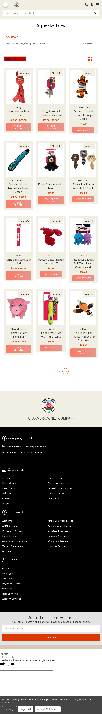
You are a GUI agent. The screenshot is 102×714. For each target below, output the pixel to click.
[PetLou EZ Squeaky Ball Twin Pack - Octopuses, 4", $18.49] (83, 234)
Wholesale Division (58, 541)
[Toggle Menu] (5, 4)
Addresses (8, 578)
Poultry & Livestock (58, 483)
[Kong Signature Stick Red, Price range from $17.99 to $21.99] (18, 234)
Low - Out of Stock (50, 200)
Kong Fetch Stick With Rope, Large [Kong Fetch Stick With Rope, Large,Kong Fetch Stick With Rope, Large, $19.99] (51, 334)
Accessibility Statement (15, 541)
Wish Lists (8, 588)
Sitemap (6, 551)
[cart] (97, 5)
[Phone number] (87, 5)
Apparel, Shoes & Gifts (60, 488)
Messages (7, 573)
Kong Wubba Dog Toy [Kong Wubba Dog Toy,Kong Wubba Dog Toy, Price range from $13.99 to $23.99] (18, 113)
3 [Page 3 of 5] (47, 371)
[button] (51, 44)
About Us (7, 520)
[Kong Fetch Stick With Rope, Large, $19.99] (50, 308)
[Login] (93, 5)
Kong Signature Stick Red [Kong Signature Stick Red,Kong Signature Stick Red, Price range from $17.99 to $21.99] (18, 261)
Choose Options (22, 127)
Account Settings (11, 598)
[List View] (96, 59)
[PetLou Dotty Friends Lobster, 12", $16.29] (50, 234)
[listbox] (15, 59)
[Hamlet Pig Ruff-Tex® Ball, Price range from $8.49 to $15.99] (18, 308)
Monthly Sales (10, 536)
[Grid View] (90, 59)
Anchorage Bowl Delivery (61, 525)
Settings (9, 709)
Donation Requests (58, 530)
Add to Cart (83, 129)
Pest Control (9, 488)
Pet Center (8, 478)
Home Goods (9, 483)
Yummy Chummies (12, 546)
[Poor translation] (10, 664)
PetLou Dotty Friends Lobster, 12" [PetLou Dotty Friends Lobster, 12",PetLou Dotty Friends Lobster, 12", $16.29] (51, 261)
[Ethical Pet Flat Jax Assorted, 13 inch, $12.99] (83, 159)
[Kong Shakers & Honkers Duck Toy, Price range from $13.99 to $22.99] (50, 86)
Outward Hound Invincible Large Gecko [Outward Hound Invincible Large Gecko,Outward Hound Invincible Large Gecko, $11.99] (83, 115)
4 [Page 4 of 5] (53, 371)
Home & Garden (56, 478)
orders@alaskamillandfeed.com (24, 452)
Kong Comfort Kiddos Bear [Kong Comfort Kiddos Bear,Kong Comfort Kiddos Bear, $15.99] (51, 186)
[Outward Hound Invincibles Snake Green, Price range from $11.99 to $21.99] (18, 159)
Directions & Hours (12, 530)
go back (12, 36)
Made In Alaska (56, 493)
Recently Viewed (11, 593)
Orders (6, 568)
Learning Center (56, 546)
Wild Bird (7, 493)
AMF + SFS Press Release (61, 520)
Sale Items (53, 498)
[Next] (65, 371)
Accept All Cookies (47, 709)
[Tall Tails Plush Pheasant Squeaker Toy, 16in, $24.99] (83, 308)
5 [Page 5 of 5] (59, 371)
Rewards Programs (58, 536)
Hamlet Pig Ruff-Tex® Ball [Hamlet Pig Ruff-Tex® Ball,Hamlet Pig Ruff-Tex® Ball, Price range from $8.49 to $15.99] (18, 334)
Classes (6, 498)
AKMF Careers (9, 525)
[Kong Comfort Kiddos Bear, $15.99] (50, 159)
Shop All (6, 503)
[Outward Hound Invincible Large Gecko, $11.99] (83, 86)
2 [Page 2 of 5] (41, 371)
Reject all (26, 709)
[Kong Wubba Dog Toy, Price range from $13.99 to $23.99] (18, 86)
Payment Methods (12, 583)
